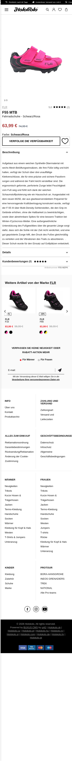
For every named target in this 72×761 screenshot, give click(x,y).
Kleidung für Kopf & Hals (18, 528)
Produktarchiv (12, 416)
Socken (9, 518)
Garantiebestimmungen (17, 447)
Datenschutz (47, 442)
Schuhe (9, 583)
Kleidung (9, 574)
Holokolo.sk (54, 627)
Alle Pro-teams (48, 592)
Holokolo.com (28, 634)
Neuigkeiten (11, 486)
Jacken (8, 504)
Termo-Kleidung (13, 509)
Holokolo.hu (42, 630)
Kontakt (9, 412)
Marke (8, 588)
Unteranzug (11, 541)
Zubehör (9, 578)
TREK (44, 583)
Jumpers (45, 528)
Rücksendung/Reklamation (19, 451)
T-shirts (44, 532)
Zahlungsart (47, 410)
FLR (4, 107)
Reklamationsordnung (16, 442)
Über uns (10, 407)
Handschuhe (11, 514)
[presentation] (5, 311)
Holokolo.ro (57, 630)
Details (6, 252)
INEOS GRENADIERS (53, 578)
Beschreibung (11, 152)
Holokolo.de (43, 634)
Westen (9, 532)
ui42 (44, 627)
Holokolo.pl (28, 630)
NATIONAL (46, 588)
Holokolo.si (13, 634)
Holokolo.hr (58, 634)
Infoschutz (46, 447)
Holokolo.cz (14, 630)
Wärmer (9, 523)
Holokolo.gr (36, 637)
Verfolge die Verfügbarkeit (31, 141)
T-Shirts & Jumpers (15, 537)
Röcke (44, 537)
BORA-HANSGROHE (52, 574)
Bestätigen (59, 370)
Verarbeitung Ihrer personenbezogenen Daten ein (36, 379)
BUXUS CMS (31, 627)
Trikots (8, 490)
